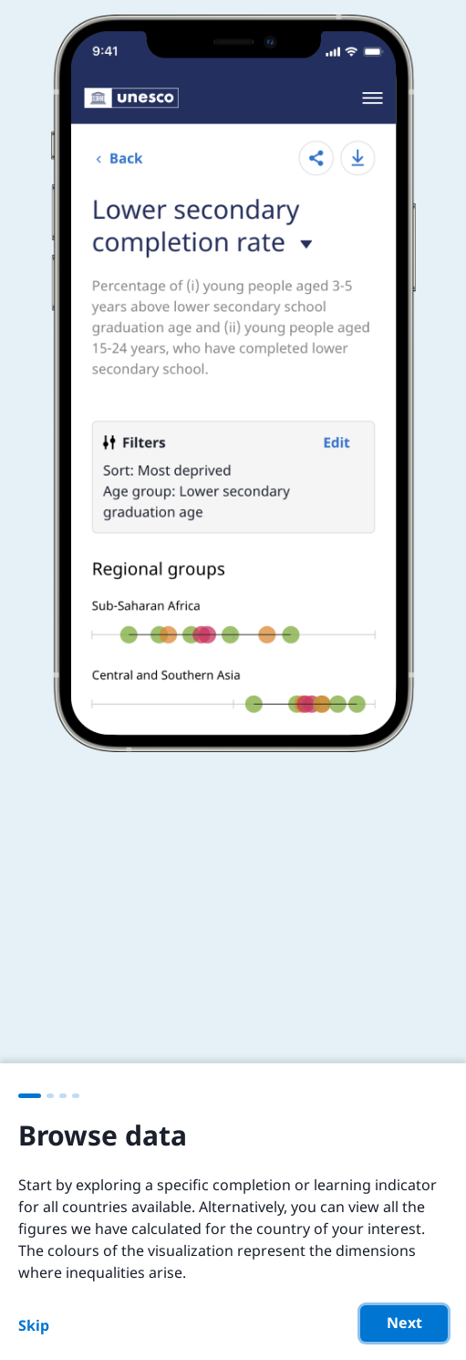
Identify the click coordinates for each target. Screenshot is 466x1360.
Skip (33, 1325)
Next (404, 1323)
